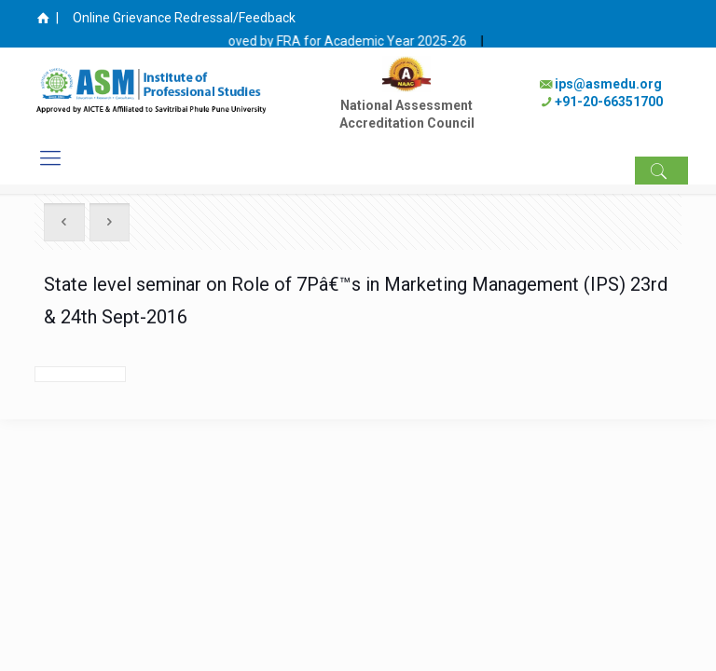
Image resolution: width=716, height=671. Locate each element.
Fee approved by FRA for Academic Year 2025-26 (336, 41)
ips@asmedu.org (608, 83)
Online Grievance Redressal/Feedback (184, 17)
